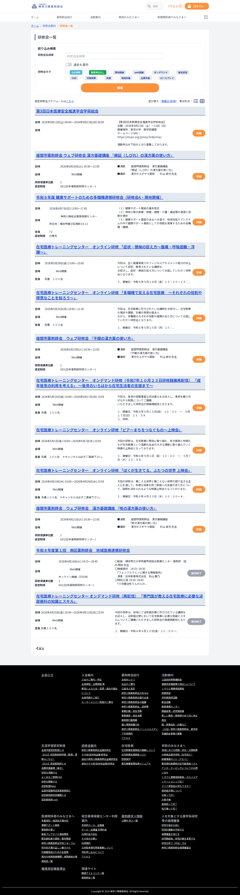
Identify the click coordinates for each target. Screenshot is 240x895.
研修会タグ (44, 72)
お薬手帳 (166, 799)
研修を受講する (49, 772)
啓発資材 (126, 759)
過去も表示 (81, 64)
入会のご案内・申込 (92, 679)
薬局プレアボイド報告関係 (54, 834)
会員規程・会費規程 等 (93, 684)
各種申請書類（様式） (52, 768)
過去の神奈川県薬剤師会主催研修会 (100, 759)
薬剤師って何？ (169, 804)
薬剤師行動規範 (129, 720)
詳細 (199, 133)
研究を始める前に (171, 825)
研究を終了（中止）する (174, 843)
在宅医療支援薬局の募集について (138, 750)
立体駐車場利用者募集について (97, 847)
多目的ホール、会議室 (93, 825)
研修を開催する (49, 781)
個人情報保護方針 (131, 724)
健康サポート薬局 (50, 825)
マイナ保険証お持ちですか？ (176, 786)
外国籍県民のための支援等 (54, 852)
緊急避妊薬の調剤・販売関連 (56, 838)
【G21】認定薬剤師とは (53, 763)
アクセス (126, 738)
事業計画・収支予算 (132, 711)
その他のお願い (89, 838)
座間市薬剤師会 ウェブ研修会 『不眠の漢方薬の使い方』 (85, 338)
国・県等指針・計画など (174, 724)
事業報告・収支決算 (132, 715)
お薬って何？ (168, 795)
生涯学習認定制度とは (52, 750)
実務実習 (166, 693)
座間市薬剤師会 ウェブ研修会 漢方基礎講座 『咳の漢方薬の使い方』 (96, 508)
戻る (41, 648)
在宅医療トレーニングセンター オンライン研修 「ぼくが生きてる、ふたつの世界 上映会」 (114, 470)
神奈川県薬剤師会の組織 (134, 702)
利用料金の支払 (89, 834)
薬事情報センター (171, 706)
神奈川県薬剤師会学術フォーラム (58, 843)
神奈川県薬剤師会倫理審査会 (176, 847)
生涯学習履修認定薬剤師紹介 (56, 790)
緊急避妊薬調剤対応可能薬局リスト (180, 763)
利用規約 (86, 843)
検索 (120, 88)
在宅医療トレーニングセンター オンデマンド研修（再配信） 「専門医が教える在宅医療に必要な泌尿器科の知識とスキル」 (119, 598)
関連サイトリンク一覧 (93, 873)
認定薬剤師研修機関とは (53, 795)
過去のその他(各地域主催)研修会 (98, 763)
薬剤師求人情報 (132, 816)
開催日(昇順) (168, 101)
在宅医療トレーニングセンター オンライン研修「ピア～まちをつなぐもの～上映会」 (109, 429)
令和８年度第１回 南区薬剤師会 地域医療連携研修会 (83, 550)
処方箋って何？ (169, 808)
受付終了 (196, 573)
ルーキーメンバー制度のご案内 (97, 702)
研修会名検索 (46, 55)
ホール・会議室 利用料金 (94, 829)
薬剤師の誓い (48, 829)
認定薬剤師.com (49, 799)
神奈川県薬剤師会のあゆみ (135, 693)
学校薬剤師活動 (169, 697)
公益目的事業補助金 (172, 679)
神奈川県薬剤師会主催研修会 (96, 750)
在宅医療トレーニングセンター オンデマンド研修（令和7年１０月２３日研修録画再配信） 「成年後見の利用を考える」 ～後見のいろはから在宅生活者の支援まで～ (118, 383)
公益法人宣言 (128, 688)
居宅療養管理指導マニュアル (136, 763)
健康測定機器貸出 (53, 868)
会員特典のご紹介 (91, 697)
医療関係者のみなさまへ (172, 17)
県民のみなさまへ (129, 17)
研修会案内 (49, 26)
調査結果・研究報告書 (173, 711)
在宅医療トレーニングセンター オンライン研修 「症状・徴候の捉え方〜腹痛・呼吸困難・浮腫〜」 (115, 249)
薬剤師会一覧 (88, 877)
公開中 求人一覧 (130, 820)
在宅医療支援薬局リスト (134, 754)
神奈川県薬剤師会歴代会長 (135, 697)
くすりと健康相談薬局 (173, 688)
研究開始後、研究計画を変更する (178, 838)
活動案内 (95, 17)
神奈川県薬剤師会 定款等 (135, 706)
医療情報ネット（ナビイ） (175, 759)
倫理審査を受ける (171, 834)
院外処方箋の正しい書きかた (56, 847)
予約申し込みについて (93, 852)
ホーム (35, 17)
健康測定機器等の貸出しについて (178, 684)
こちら (70, 101)
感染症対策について (172, 790)
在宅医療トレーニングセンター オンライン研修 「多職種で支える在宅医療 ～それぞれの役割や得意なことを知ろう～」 (119, 295)
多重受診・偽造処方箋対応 (54, 820)
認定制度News (48, 786)
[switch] (68, 64)
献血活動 (166, 702)
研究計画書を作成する (173, 829)
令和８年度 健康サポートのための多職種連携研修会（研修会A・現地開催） (99, 197)
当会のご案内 (128, 684)
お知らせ (47, 675)
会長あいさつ (128, 679)
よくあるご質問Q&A (51, 777)
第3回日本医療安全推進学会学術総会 (67, 111)
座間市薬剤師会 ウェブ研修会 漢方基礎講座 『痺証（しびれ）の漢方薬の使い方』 (105, 155)
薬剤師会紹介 (64, 17)
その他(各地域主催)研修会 (95, 754)
